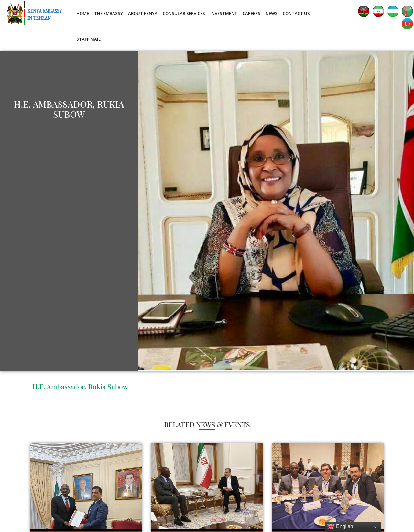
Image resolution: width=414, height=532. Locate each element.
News (272, 13)
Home (82, 13)
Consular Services (184, 13)
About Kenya (143, 13)
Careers (251, 13)
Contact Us (296, 13)
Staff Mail (88, 39)
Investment (223, 13)
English (340, 527)
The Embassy (108, 13)
